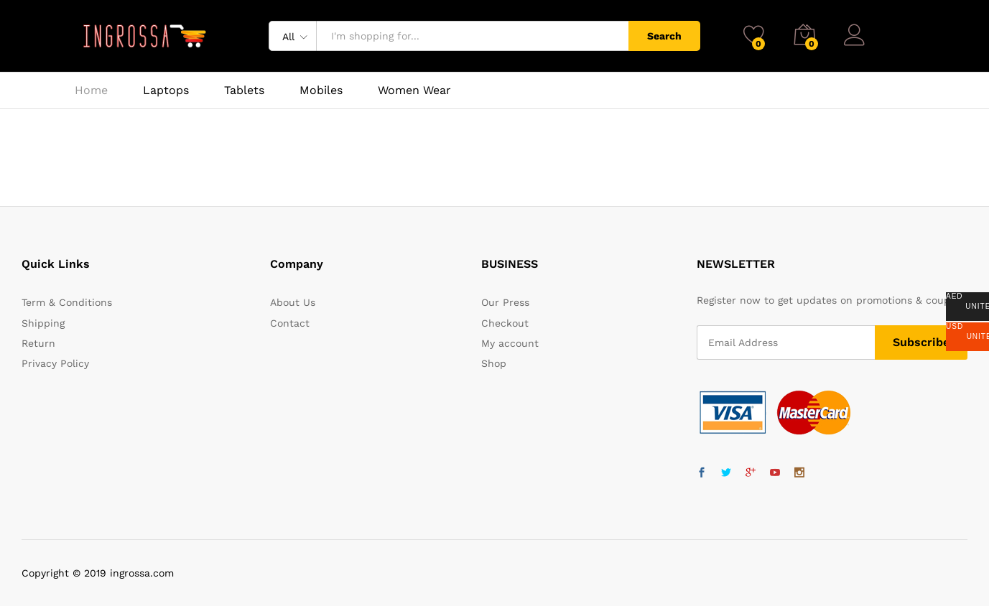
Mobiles (321, 90)
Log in (874, 30)
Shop (493, 363)
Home (91, 90)
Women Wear (414, 90)
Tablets (244, 90)
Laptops (166, 90)
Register (894, 41)
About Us (292, 302)
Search (664, 36)
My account (510, 343)
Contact (290, 323)
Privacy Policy (55, 363)
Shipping (43, 323)
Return (38, 343)
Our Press (505, 302)
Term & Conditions (67, 302)
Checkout (505, 323)
